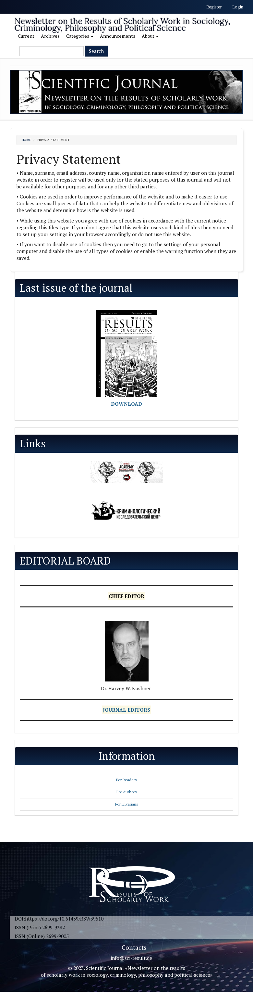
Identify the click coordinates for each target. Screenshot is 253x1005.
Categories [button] (79, 36)
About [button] (150, 36)
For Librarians (126, 804)
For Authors (126, 791)
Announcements (117, 36)
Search (96, 51)
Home (26, 140)
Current (26, 36)
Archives (50, 36)
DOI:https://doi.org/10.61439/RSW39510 (59, 918)
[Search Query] (51, 51)
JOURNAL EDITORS (126, 709)
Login (237, 7)
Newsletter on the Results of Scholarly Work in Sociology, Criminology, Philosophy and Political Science (122, 22)
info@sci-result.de (131, 958)
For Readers (126, 779)
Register (214, 7)
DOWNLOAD (126, 404)
